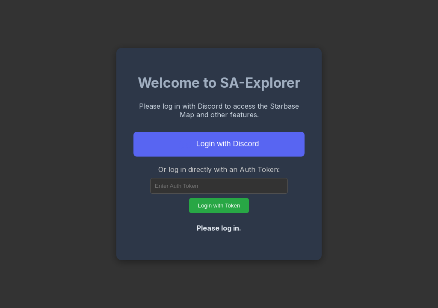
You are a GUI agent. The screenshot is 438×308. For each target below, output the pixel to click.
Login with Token (219, 205)
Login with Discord (219, 144)
